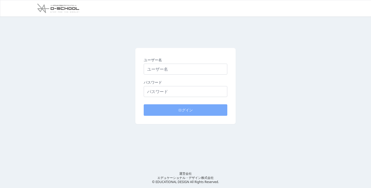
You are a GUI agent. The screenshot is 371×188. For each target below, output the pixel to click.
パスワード (153, 82)
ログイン (185, 109)
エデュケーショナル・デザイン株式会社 (185, 177)
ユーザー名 (153, 59)
